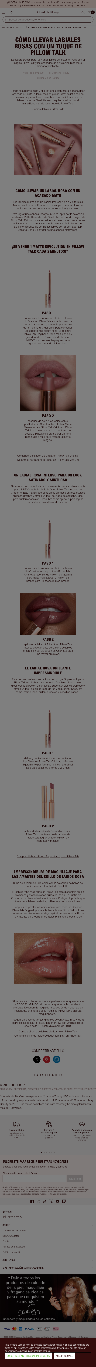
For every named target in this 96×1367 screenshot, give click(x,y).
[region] (48, 1352)
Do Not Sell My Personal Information (28, 1355)
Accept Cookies (64, 1355)
